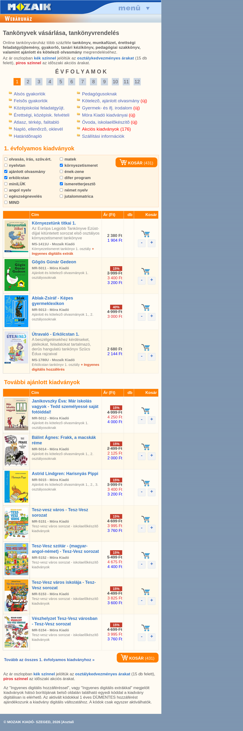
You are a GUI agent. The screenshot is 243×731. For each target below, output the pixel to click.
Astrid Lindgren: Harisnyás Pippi (65, 473)
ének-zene (72, 171)
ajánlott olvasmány (24, 171)
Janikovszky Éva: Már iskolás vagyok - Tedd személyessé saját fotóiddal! (65, 406)
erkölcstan (16, 178)
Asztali (68, 722)
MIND (11, 202)
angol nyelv (17, 190)
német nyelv (74, 190)
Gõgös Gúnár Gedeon (54, 262)
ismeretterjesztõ (77, 184)
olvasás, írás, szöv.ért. (27, 159)
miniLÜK (15, 184)
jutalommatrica (76, 196)
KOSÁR (131, 163)
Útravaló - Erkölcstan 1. (55, 334)
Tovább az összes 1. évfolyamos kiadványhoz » (49, 659)
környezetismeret (79, 165)
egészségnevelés (23, 196)
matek (68, 159)
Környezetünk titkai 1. (54, 223)
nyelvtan (14, 165)
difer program (75, 178)
